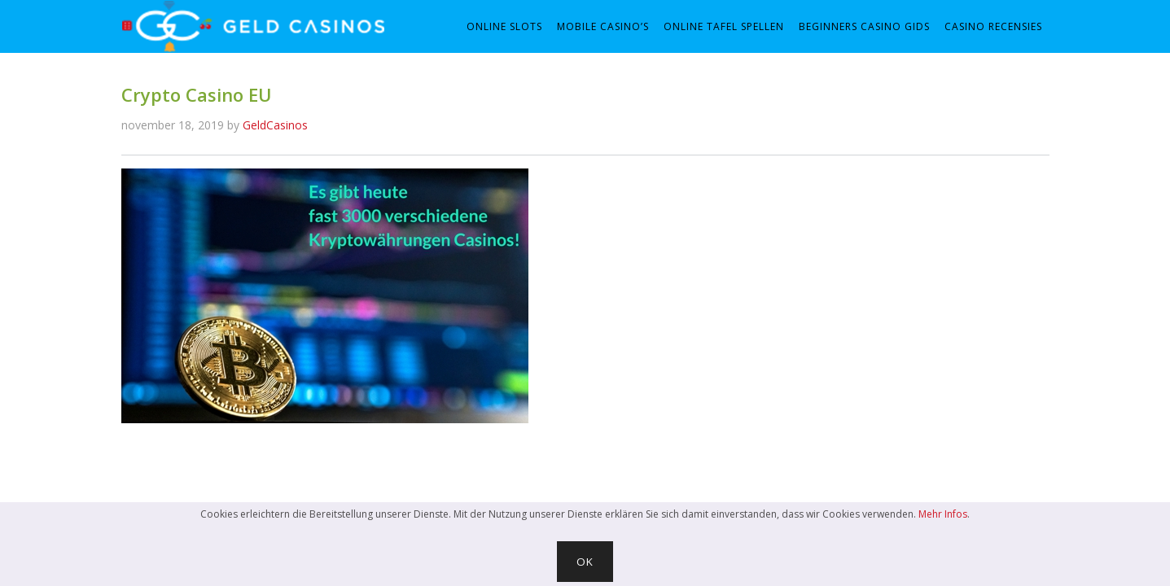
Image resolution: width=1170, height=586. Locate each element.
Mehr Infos (942, 514)
